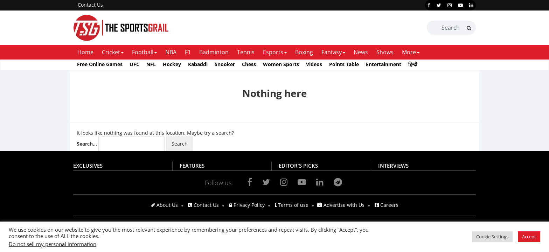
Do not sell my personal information (52, 243)
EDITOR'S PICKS (298, 165)
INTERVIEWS (393, 165)
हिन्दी (412, 64)
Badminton (214, 52)
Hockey (172, 64)
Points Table (344, 64)
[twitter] (439, 5)
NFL (151, 64)
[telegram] (338, 182)
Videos (314, 64)
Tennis (246, 52)
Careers (386, 205)
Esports (273, 52)
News (361, 52)
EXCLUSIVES (88, 165)
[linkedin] (471, 5)
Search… (87, 143)
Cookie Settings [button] (492, 236)
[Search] (469, 28)
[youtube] (460, 5)
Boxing (304, 52)
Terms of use (291, 205)
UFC (134, 64)
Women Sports (281, 64)
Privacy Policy (247, 205)
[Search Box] (451, 28)
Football (142, 52)
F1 (188, 52)
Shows (385, 52)
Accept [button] (529, 236)
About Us (164, 205)
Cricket (111, 52)
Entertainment (383, 64)
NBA (170, 52)
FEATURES (192, 165)
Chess (249, 64)
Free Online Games (100, 64)
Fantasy (331, 52)
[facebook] (429, 5)
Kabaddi (198, 64)
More (409, 52)
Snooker (225, 64)
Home (85, 52)
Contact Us (90, 4)
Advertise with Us (340, 205)
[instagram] (449, 5)
